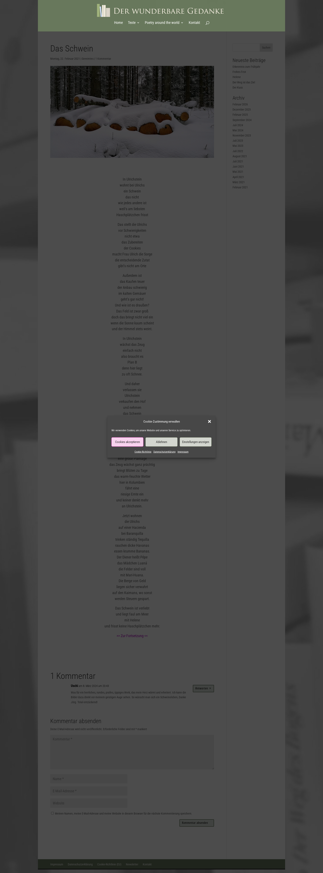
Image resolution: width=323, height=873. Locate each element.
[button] (209, 421)
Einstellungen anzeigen (195, 442)
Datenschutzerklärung (164, 451)
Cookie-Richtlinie (143, 451)
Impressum (183, 451)
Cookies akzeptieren (127, 442)
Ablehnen (161, 442)
